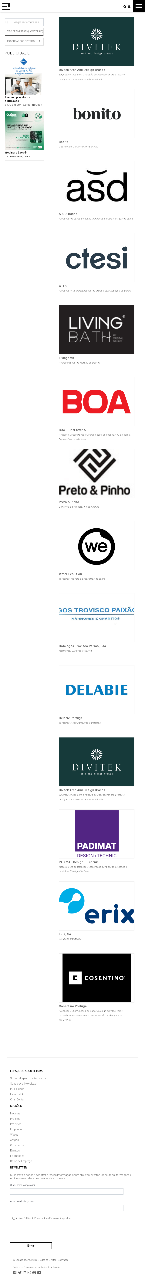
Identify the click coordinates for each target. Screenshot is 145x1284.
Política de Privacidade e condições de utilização (36, 1267)
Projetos (15, 1118)
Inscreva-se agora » (17, 156)
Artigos (14, 1139)
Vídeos (14, 1134)
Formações (17, 1155)
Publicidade (17, 1088)
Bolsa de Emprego (21, 1161)
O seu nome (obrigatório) (66, 1189)
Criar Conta (17, 1099)
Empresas (16, 1129)
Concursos (17, 1145)
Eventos (15, 1150)
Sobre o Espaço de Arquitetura (28, 1078)
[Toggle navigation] (139, 6)
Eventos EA (17, 1094)
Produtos (16, 1124)
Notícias (15, 1113)
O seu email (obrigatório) (66, 1205)
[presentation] (39, 1232)
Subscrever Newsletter (23, 1083)
